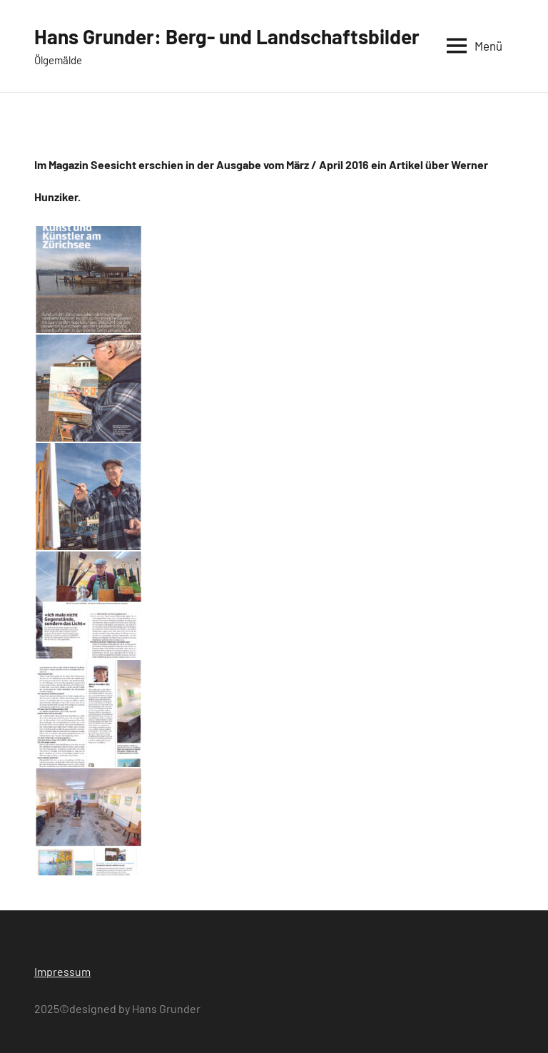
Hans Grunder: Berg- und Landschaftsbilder (227, 36)
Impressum (62, 971)
